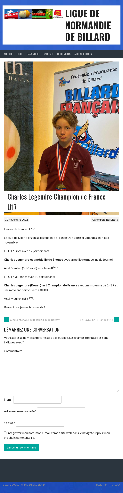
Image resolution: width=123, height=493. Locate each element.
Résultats (112, 219)
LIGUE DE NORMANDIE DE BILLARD (88, 25)
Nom (8, 399)
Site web (9, 422)
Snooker (48, 54)
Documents (63, 54)
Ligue (20, 54)
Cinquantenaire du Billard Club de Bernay (32, 319)
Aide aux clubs (83, 54)
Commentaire (13, 351)
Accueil (8, 54)
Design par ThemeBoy (108, 484)
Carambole (33, 54)
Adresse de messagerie (20, 411)
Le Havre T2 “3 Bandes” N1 (99, 319)
